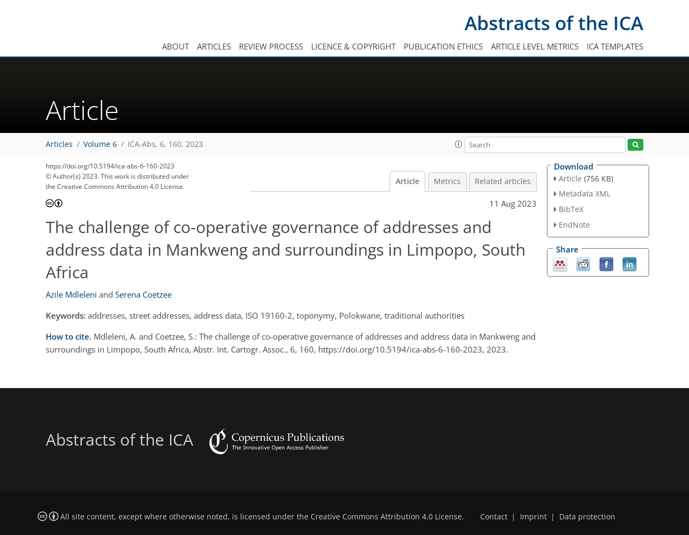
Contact (494, 517)
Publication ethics (443, 46)
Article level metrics (535, 46)
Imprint (533, 517)
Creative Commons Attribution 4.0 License (386, 517)
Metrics (447, 181)
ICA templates (615, 46)
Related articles (503, 181)
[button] (458, 144)
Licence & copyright (353, 46)
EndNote (574, 225)
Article (407, 181)
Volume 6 (100, 144)
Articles (214, 46)
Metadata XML (584, 193)
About (175, 46)
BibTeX (571, 209)
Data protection (587, 517)
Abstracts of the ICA (554, 23)
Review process (271, 46)
